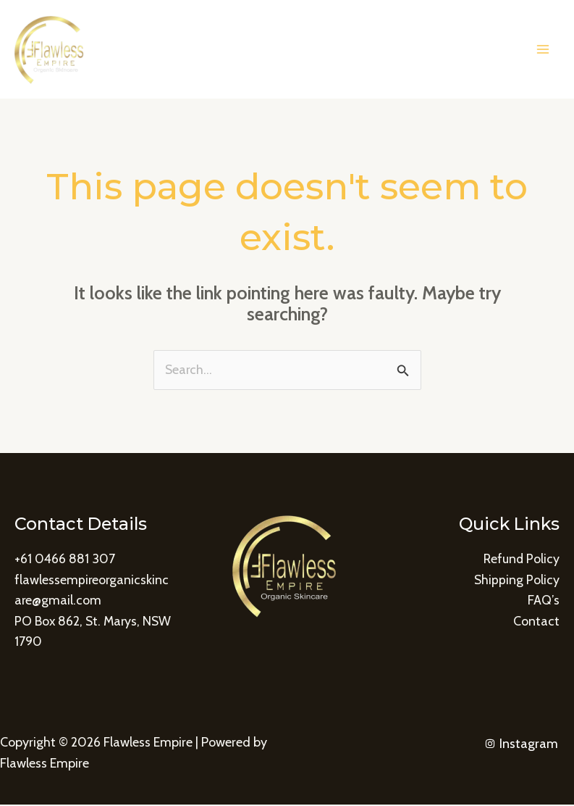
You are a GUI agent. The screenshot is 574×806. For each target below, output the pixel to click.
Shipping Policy (516, 580)
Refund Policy (521, 560)
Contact (536, 622)
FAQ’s (544, 601)
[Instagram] (521, 744)
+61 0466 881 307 (65, 560)
